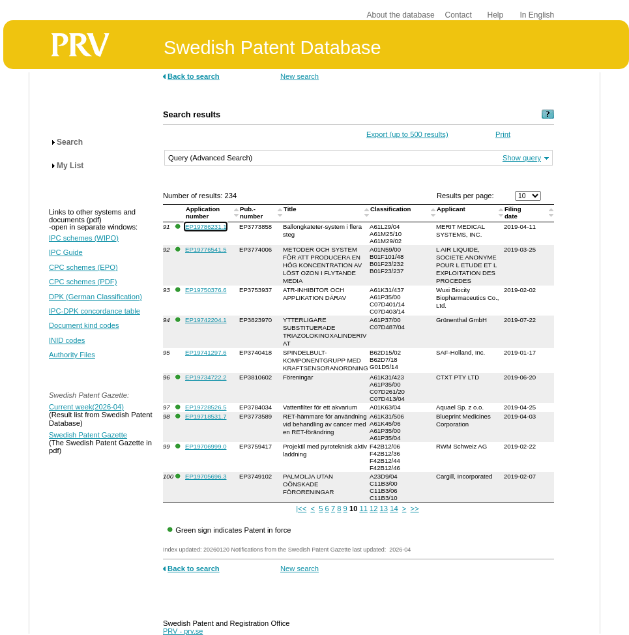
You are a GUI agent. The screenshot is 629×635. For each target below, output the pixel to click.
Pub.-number (252, 212)
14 (394, 508)
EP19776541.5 (205, 249)
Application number (203, 212)
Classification (391, 209)
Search (70, 142)
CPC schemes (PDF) (83, 282)
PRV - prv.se (183, 631)
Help (496, 15)
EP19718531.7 (205, 416)
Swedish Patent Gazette (88, 435)
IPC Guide (66, 252)
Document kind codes (84, 325)
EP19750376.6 (205, 289)
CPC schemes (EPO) (83, 267)
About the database (401, 15)
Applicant (452, 209)
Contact (458, 15)
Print (502, 134)
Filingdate (513, 212)
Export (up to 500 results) (407, 134)
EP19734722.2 (205, 377)
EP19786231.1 (205, 226)
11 (363, 508)
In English (537, 15)
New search (299, 76)
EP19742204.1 (205, 319)
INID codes (67, 340)
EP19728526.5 (205, 407)
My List (70, 165)
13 (384, 508)
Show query (522, 158)
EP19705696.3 (205, 476)
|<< (301, 508)
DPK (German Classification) (95, 297)
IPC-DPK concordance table (94, 311)
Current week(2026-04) (86, 407)
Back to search (194, 76)
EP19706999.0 (205, 446)
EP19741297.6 (205, 352)
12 (373, 508)
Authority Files (72, 355)
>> (415, 508)
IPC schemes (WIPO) (84, 238)
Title (291, 209)
